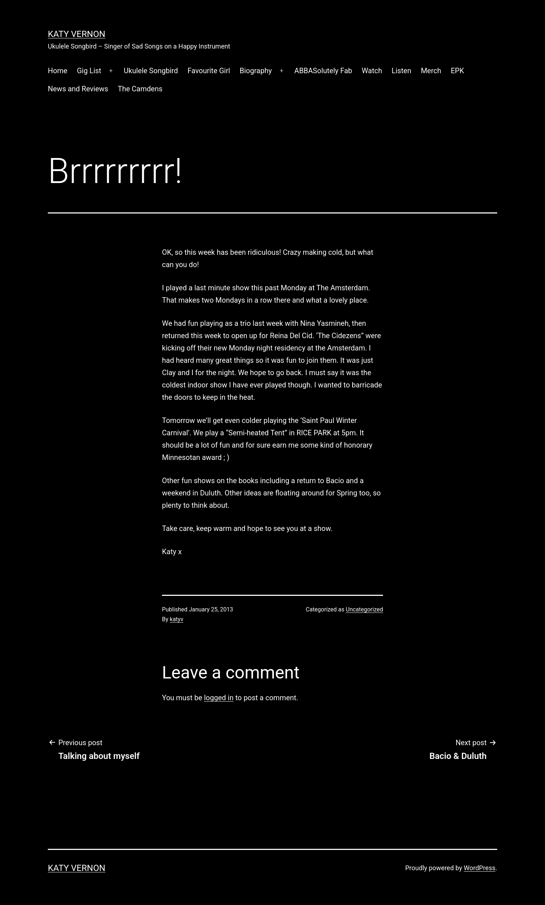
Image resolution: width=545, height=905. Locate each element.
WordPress (479, 868)
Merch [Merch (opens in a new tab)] (431, 70)
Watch (372, 70)
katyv (176, 619)
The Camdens (140, 88)
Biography (256, 70)
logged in (218, 697)
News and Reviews (78, 88)
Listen (401, 70)
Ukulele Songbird (151, 70)
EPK (457, 70)
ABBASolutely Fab (323, 70)
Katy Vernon (76, 34)
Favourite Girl (209, 70)
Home (57, 70)
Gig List (89, 70)
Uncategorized (364, 609)
